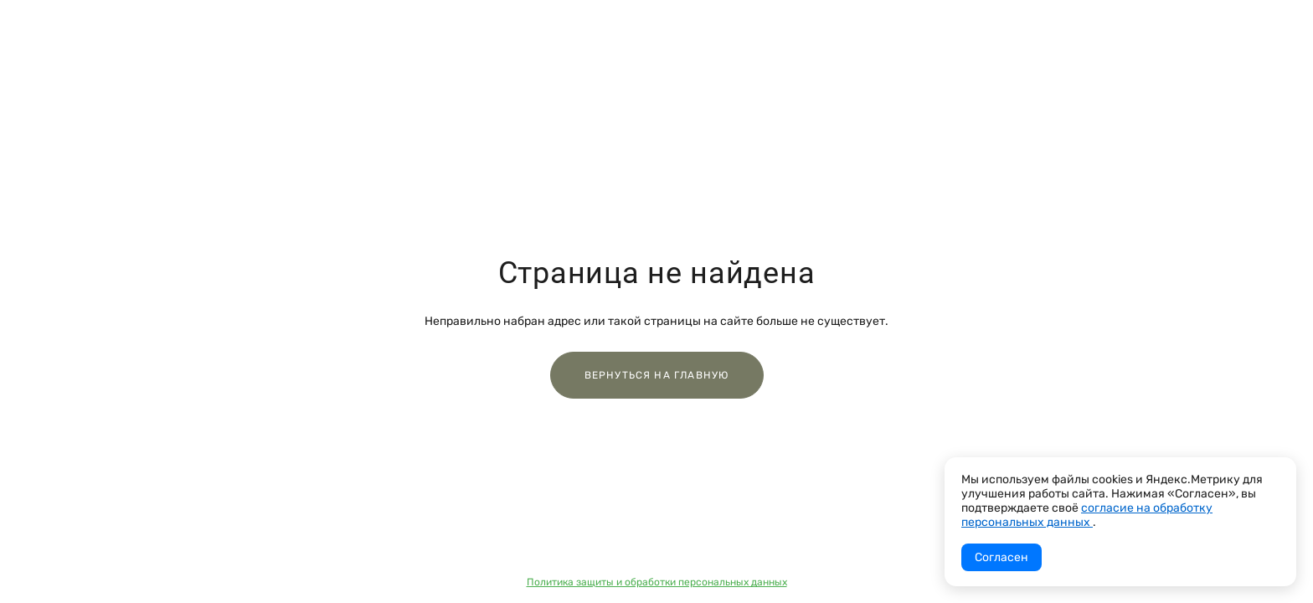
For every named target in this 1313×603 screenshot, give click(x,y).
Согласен (1001, 557)
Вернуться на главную (656, 375)
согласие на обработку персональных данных (1087, 515)
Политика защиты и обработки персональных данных (657, 582)
